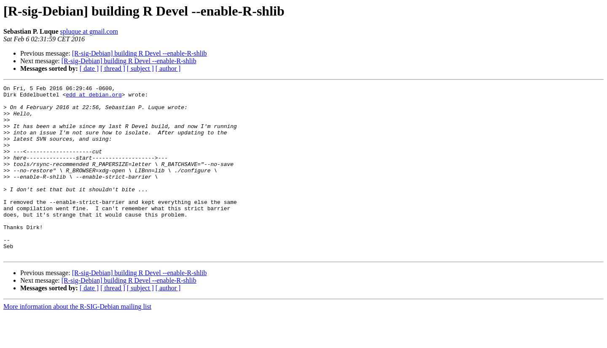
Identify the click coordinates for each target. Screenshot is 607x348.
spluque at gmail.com (89, 31)
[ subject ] (140, 68)
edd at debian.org (94, 97)
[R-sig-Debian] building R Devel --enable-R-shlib (139, 53)
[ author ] (168, 68)
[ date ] (89, 68)
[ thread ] (112, 68)
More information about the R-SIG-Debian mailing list (77, 340)
